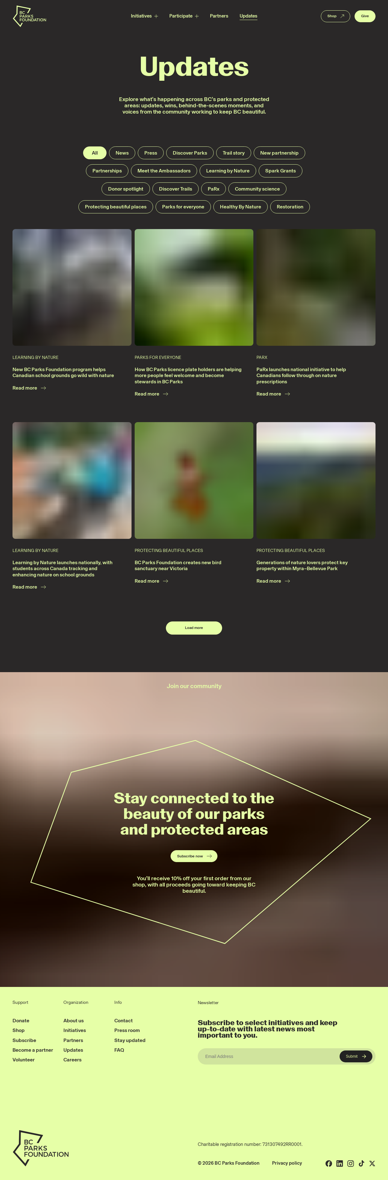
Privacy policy (287, 1163)
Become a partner (32, 1050)
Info (118, 1002)
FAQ (119, 1050)
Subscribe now (194, 856)
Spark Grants (280, 171)
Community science (257, 189)
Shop (336, 16)
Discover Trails (175, 189)
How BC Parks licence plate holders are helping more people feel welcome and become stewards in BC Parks (188, 375)
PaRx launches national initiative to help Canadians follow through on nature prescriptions (301, 375)
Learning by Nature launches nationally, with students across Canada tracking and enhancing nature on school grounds (62, 568)
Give (365, 16)
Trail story (234, 153)
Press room (127, 1030)
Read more (29, 388)
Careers (72, 1060)
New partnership (279, 153)
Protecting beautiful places (116, 207)
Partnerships (107, 171)
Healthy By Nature (240, 207)
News (122, 153)
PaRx (213, 189)
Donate (20, 1021)
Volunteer (23, 1060)
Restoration (290, 207)
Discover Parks (190, 153)
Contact (123, 1021)
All (95, 153)
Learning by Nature (228, 171)
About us (73, 1021)
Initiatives (141, 16)
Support (20, 1002)
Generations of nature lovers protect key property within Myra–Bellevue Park (302, 565)
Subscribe (24, 1040)
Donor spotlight (125, 189)
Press (150, 153)
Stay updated (130, 1040)
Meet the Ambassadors (164, 171)
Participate (180, 16)
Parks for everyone (183, 207)
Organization (75, 1002)
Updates (248, 16)
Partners (219, 16)
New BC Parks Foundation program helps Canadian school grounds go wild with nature (63, 372)
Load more (194, 628)
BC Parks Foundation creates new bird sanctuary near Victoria (178, 565)
